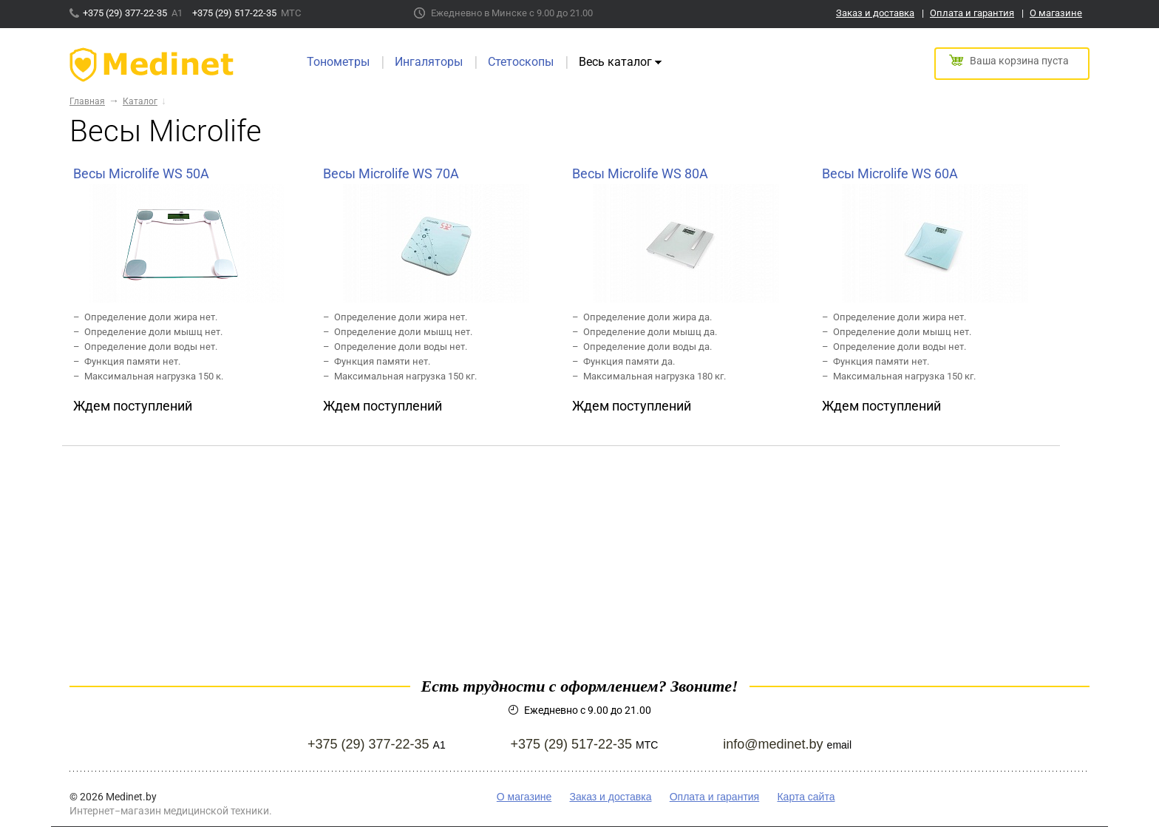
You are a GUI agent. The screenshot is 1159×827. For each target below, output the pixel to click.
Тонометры (338, 62)
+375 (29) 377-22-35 (126, 12)
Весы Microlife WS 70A (391, 173)
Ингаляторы (429, 62)
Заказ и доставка (875, 12)
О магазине (1056, 12)
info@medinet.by (773, 744)
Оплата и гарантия (972, 12)
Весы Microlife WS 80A (640, 173)
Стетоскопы (521, 62)
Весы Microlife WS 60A (890, 173)
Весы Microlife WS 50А (141, 173)
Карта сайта (806, 797)
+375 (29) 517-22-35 (235, 12)
